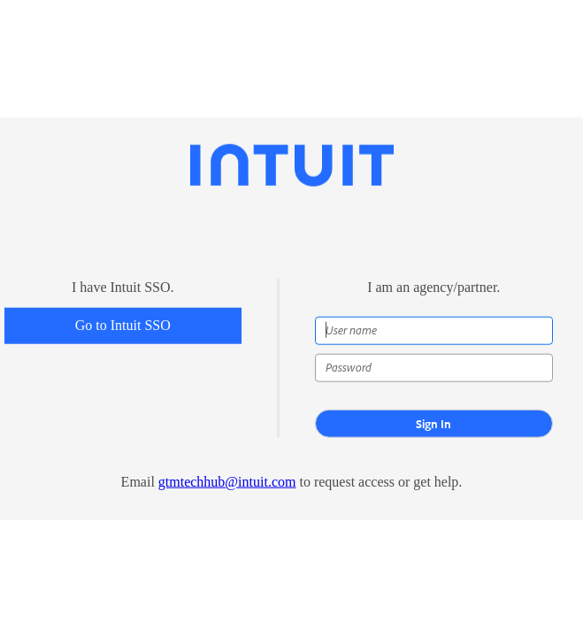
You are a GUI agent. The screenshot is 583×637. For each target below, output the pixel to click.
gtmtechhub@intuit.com (227, 481)
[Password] (434, 368)
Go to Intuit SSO (123, 325)
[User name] (434, 331)
